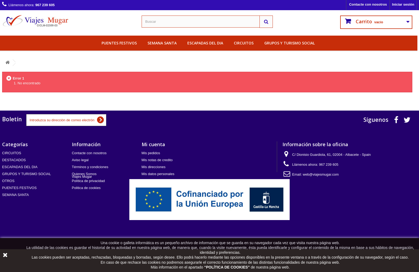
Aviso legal (80, 160)
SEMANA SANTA (162, 43)
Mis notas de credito (157, 160)
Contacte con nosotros (368, 4)
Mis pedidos (151, 153)
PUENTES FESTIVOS (119, 43)
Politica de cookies (86, 188)
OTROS (8, 181)
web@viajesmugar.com (321, 174)
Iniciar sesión (403, 4)
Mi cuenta (153, 144)
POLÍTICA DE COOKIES (227, 267)
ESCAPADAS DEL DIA (205, 43)
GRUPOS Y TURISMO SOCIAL (289, 43)
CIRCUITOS (244, 43)
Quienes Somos (84, 174)
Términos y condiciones (90, 167)
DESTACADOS (14, 160)
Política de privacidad (88, 181)
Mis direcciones (154, 167)
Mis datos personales (158, 174)
